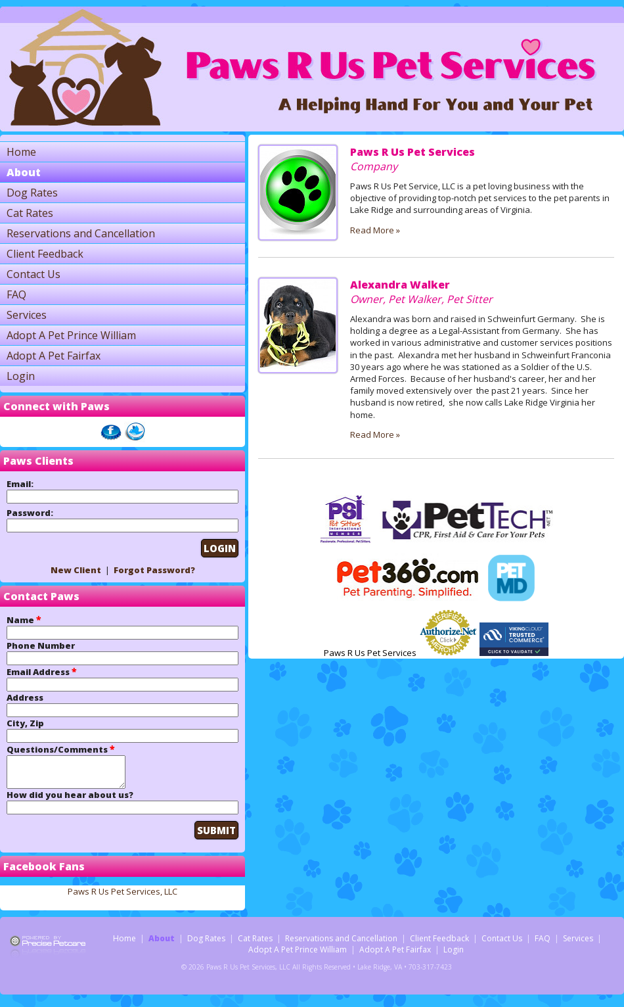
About (24, 172)
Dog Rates (32, 192)
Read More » (375, 230)
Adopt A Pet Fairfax (53, 355)
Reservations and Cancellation (81, 233)
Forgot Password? (154, 570)
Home (21, 152)
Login (21, 376)
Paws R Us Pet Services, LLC (122, 897)
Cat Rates (30, 213)
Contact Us (33, 274)
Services (27, 315)
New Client (76, 570)
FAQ (16, 294)
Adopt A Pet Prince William (71, 335)
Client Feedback (45, 253)
